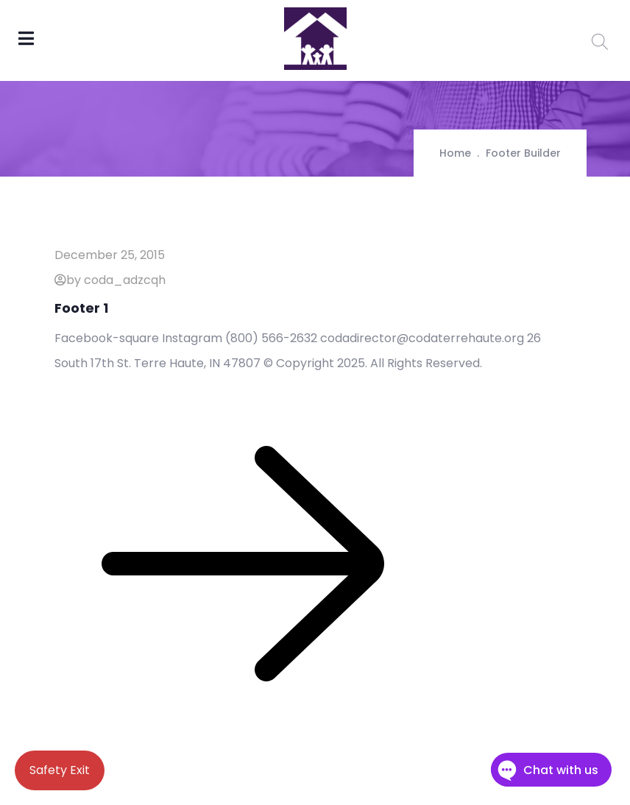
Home (455, 153)
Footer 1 (81, 308)
